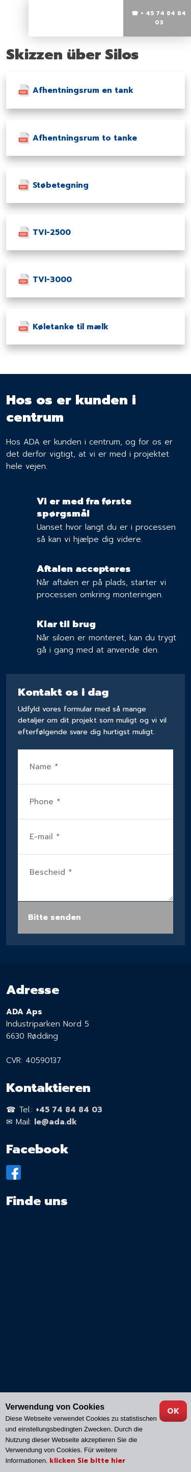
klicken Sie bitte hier (87, 1460)
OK (173, 1411)
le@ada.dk (55, 1121)
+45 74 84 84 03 (69, 1109)
